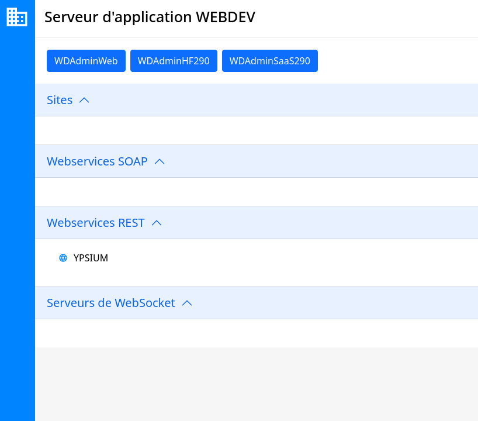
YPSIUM (91, 257)
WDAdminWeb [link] (86, 60)
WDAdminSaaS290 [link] (270, 60)
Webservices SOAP (97, 161)
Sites (59, 100)
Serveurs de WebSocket (111, 302)
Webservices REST (96, 222)
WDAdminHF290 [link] (174, 60)
